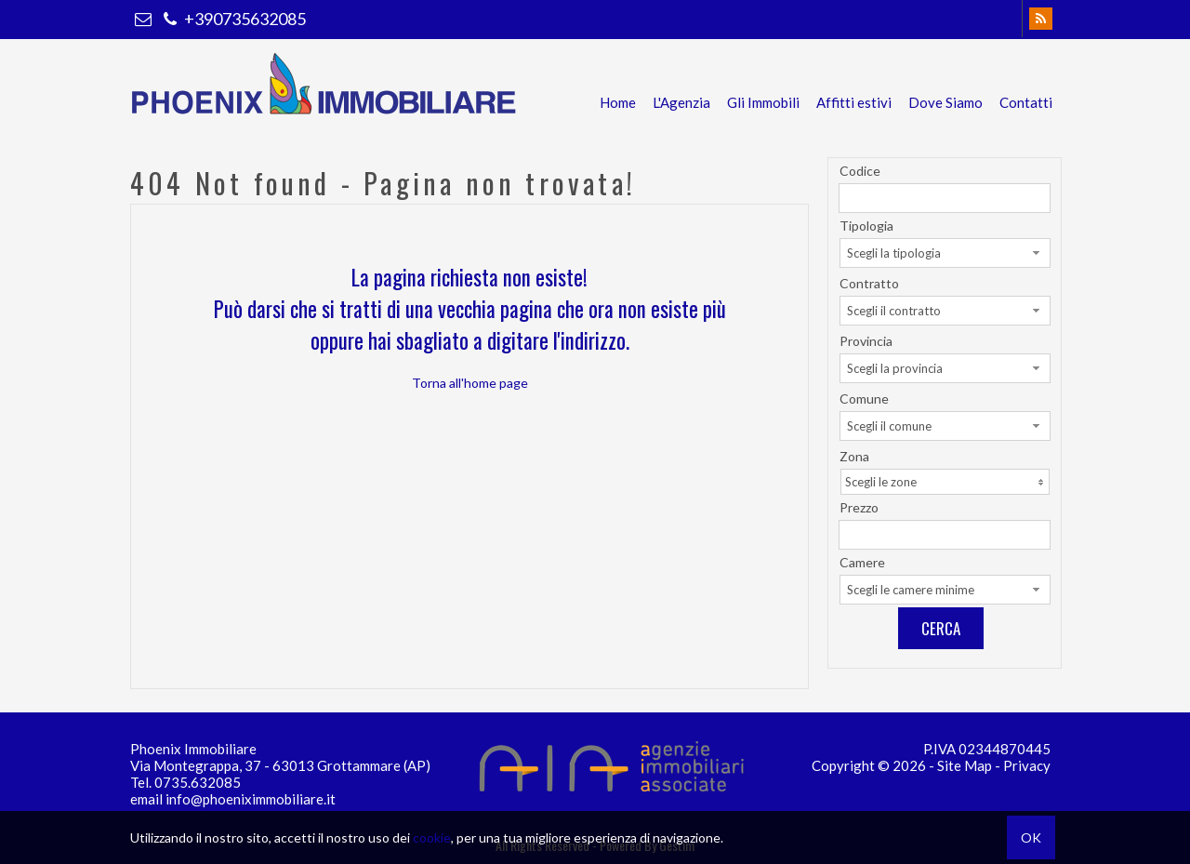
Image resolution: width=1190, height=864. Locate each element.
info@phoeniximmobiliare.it (250, 799)
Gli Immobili (763, 102)
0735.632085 (197, 782)
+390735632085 (232, 18)
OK (1031, 837)
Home (618, 102)
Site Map (964, 765)
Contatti (1025, 102)
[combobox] (945, 253)
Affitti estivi (854, 102)
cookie (432, 837)
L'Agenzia (681, 102)
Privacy (1027, 765)
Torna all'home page (470, 383)
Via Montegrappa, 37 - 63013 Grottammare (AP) (280, 765)
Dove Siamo (945, 102)
